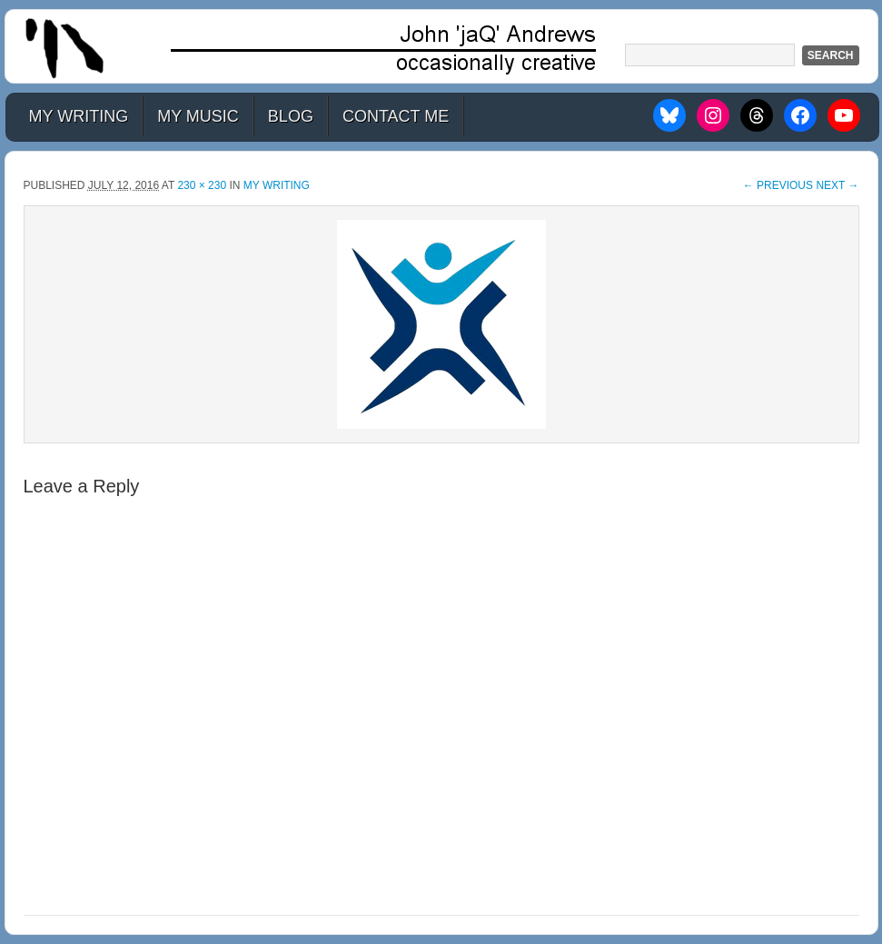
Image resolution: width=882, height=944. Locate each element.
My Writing (79, 116)
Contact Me (395, 116)
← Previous (778, 185)
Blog (290, 116)
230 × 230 (201, 185)
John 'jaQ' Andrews (441, 46)
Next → (837, 185)
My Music (198, 116)
